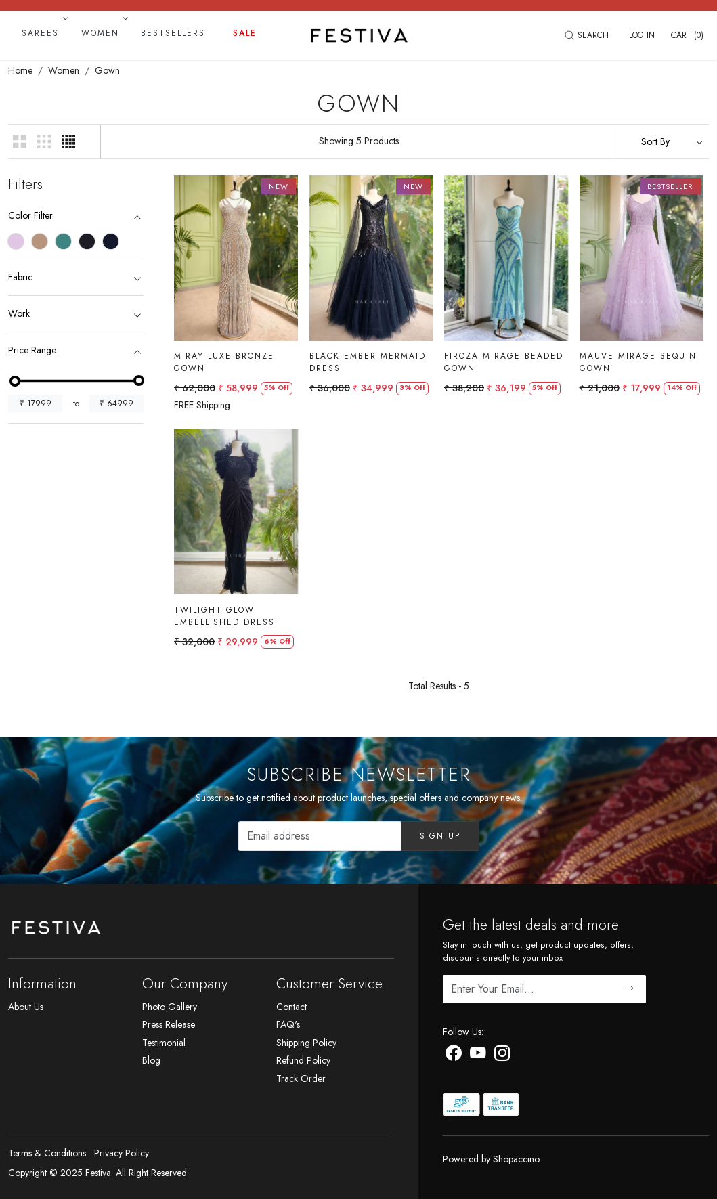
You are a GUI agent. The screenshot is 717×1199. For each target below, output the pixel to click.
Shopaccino (516, 1159)
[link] (588, 35)
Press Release (168, 1024)
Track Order (301, 1078)
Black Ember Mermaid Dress (367, 362)
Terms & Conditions (47, 1153)
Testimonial (164, 1042)
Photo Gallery (169, 1006)
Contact (291, 1006)
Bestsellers (173, 33)
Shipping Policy (306, 1042)
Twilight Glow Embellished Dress (224, 617)
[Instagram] (502, 1055)
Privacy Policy (121, 1153)
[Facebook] (453, 1055)
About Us (25, 1006)
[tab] (76, 216)
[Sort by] (663, 141)
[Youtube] (478, 1055)
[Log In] (642, 35)
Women (103, 33)
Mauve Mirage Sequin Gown (638, 362)
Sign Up (440, 836)
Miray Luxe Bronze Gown (224, 362)
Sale (245, 33)
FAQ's (288, 1024)
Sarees (43, 33)
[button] (20, 141)
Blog (151, 1060)
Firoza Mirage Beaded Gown (503, 362)
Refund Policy (303, 1060)
